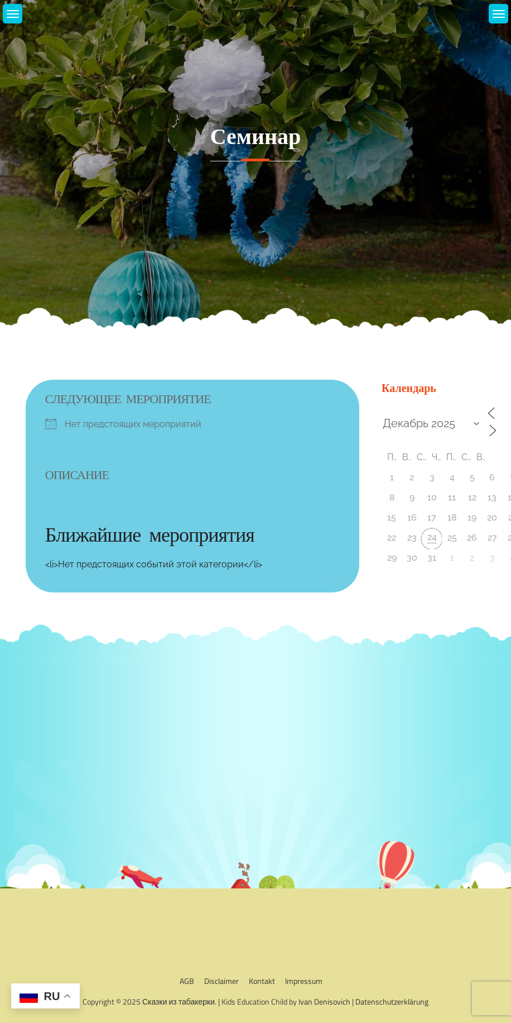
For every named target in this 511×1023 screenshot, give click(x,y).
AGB (187, 981)
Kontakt (262, 981)
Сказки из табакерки (178, 1001)
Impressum (303, 981)
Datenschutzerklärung (391, 1001)
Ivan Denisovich (324, 1001)
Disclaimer (221, 981)
